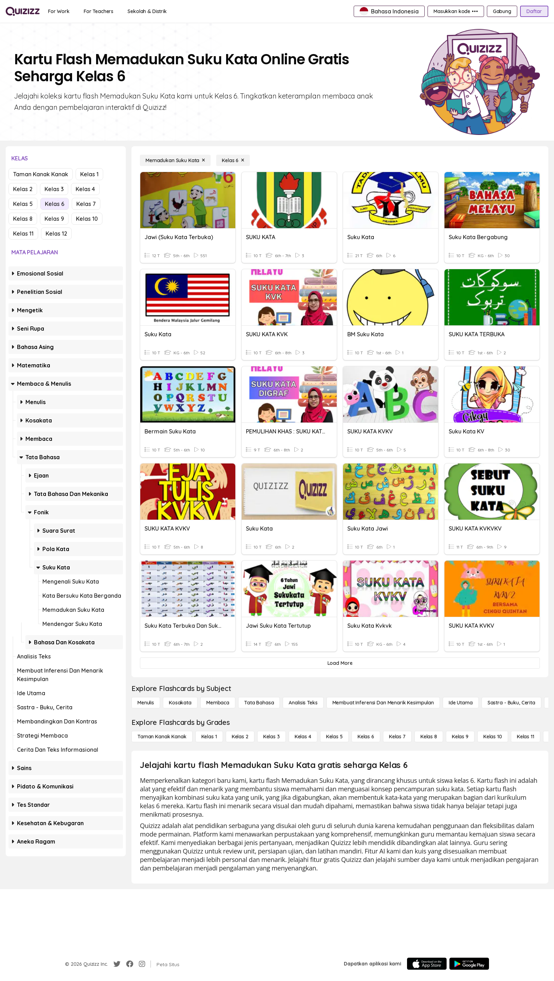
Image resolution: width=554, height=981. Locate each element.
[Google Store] (469, 964)
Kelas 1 (89, 174)
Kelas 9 (54, 218)
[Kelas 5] (334, 736)
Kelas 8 (23, 218)
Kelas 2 (23, 189)
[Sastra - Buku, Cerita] (511, 702)
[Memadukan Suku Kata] (175, 160)
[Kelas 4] (303, 736)
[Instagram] (142, 964)
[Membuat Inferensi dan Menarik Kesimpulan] (383, 702)
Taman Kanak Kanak (40, 174)
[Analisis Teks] (303, 702)
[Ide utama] (461, 702)
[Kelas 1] (209, 736)
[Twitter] (116, 964)
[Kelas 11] (525, 736)
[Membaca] (217, 702)
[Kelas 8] (428, 736)
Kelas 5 (23, 203)
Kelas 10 (87, 218)
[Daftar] (534, 11)
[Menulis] (145, 702)
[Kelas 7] (397, 736)
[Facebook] (129, 964)
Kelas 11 (23, 233)
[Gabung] (502, 11)
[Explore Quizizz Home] (23, 11)
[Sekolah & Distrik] (147, 11)
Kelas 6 (54, 203)
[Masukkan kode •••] (456, 11)
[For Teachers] (98, 11)
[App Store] (427, 964)
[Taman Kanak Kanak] (162, 736)
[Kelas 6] (233, 160)
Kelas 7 (86, 203)
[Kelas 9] (460, 736)
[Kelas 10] (492, 736)
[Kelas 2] (240, 736)
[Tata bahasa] (259, 702)
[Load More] (340, 663)
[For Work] (58, 11)
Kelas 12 (56, 233)
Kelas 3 (54, 189)
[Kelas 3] (271, 736)
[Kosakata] (180, 702)
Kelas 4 (85, 189)
